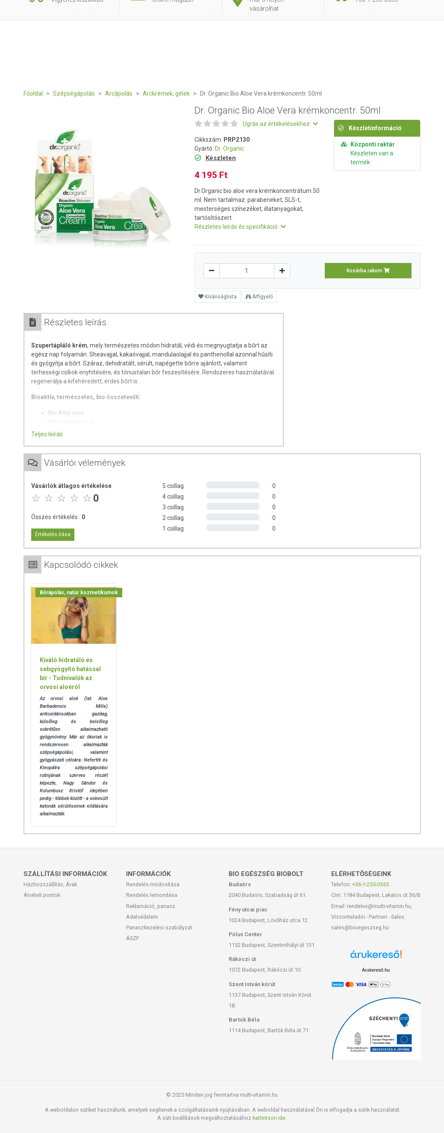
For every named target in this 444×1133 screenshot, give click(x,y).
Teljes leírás (47, 434)
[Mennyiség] (246, 270)
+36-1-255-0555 (370, 884)
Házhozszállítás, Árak (50, 884)
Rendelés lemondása (151, 895)
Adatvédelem (142, 917)
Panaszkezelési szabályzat (159, 927)
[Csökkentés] (211, 270)
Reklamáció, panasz (150, 906)
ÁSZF (132, 938)
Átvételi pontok (42, 895)
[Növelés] (282, 270)
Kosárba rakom (368, 271)
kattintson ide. (270, 1118)
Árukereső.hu (376, 969)
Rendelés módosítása (152, 884)
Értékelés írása (53, 534)
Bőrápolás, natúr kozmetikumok (79, 593)
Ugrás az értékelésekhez (280, 123)
